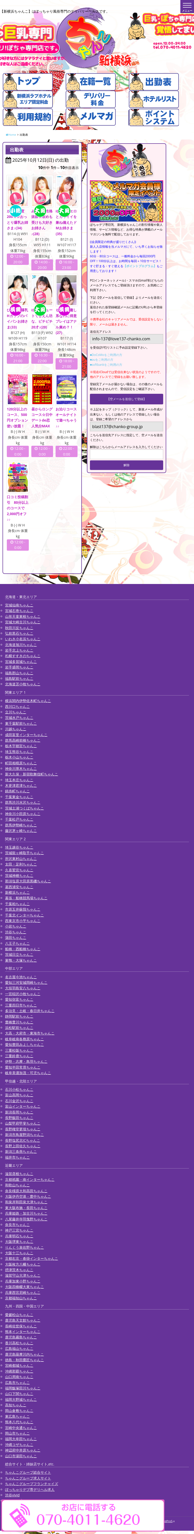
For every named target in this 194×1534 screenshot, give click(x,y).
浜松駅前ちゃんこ (19, 1028)
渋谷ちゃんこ (15, 933)
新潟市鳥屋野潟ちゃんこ (24, 1135)
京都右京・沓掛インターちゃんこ (31, 1259)
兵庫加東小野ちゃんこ (22, 1282)
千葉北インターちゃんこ (24, 916)
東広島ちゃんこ (17, 1417)
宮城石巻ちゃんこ (19, 611)
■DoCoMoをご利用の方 (106, 355)
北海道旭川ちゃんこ (21, 645)
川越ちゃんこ (15, 730)
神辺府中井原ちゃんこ (22, 1451)
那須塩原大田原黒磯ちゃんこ (28, 882)
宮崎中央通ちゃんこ (21, 1428)
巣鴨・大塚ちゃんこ (21, 961)
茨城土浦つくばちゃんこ (24, 809)
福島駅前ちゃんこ (19, 679)
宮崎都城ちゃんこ (19, 1366)
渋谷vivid (12, 1496)
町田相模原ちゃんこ (21, 764)
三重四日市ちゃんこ (21, 1006)
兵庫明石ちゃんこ (19, 1237)
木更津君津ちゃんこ (21, 786)
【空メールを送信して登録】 (126, 399)
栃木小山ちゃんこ (19, 758)
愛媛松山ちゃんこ (19, 1315)
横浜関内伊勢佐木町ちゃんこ (28, 701)
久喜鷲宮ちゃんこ (19, 871)
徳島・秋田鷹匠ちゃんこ (24, 1360)
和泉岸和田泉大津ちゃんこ (26, 1203)
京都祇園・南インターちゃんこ (30, 1180)
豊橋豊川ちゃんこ (19, 1023)
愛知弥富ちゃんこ (19, 1000)
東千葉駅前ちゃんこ (21, 724)
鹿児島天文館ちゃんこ (22, 1321)
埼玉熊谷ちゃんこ (19, 752)
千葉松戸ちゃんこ (19, 820)
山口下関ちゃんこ (19, 1394)
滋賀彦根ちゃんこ (19, 1174)
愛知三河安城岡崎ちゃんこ (26, 983)
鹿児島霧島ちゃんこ (21, 1338)
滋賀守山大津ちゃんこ (22, 1276)
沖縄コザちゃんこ (19, 1445)
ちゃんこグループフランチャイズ (31, 1484)
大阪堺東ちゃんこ (19, 1242)
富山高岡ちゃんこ (19, 1096)
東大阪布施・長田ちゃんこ (26, 1208)
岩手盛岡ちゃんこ (19, 668)
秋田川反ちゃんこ (19, 628)
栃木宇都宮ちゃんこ (21, 746)
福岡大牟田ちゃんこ (21, 1439)
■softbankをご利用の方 (106, 364)
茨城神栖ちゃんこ (19, 876)
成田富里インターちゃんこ (26, 735)
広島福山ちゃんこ (19, 1349)
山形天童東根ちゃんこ (22, 617)
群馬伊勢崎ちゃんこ (21, 826)
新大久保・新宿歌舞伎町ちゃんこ (31, 775)
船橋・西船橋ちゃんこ (22, 949)
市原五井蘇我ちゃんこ (22, 910)
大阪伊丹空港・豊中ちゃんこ (28, 1197)
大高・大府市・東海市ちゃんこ (30, 1034)
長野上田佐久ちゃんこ (22, 1147)
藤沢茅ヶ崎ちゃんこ (21, 831)
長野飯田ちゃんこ (19, 1118)
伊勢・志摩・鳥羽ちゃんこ (26, 1062)
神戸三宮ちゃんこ (19, 1231)
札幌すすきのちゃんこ (22, 656)
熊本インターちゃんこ (22, 1332)
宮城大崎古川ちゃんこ (22, 623)
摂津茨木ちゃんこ (19, 1270)
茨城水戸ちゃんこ (19, 718)
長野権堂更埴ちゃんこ (22, 1130)
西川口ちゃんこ (17, 707)
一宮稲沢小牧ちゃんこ (22, 994)
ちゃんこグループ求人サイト (28, 1479)
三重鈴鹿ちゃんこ (19, 1056)
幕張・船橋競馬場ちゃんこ (26, 899)
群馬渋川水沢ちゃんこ (22, 803)
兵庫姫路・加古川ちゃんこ (26, 1214)
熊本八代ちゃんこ (19, 1422)
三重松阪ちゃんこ (19, 1051)
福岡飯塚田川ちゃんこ (22, 1389)
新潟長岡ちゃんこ (19, 1113)
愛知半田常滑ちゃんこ (22, 1068)
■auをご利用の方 (101, 359)
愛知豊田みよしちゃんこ (24, 1045)
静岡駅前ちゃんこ (19, 1017)
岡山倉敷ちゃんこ (19, 1411)
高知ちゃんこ (15, 1406)
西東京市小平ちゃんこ (22, 921)
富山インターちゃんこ (22, 1107)
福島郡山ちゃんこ (19, 674)
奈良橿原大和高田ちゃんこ (26, 1191)
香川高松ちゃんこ (19, 1344)
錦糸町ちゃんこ (17, 792)
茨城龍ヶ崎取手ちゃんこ (24, 853)
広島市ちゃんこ (17, 1383)
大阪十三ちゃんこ (19, 1253)
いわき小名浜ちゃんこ (22, 639)
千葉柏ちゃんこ (17, 904)
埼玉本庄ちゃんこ (19, 780)
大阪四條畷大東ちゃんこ (24, 1287)
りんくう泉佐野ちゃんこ (24, 1248)
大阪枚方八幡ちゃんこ (22, 1265)
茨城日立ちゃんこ (19, 955)
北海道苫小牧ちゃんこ (22, 685)
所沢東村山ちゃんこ (21, 859)
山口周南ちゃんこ (19, 1377)
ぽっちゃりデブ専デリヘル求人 (30, 1490)
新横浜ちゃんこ (17, 893)
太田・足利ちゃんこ (21, 865)
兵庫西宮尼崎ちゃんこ (22, 1293)
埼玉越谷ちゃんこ (19, 848)
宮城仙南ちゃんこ (19, 606)
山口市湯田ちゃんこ (21, 1457)
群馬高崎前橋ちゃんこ (22, 741)
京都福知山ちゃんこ (21, 1299)
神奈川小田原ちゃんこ (22, 814)
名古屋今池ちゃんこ (21, 977)
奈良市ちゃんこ (17, 1225)
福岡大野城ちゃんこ (21, 1400)
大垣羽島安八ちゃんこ (22, 989)
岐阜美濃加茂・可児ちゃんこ (28, 1073)
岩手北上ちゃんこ (19, 651)
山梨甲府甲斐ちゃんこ (22, 1124)
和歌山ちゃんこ (17, 1186)
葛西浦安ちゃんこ (19, 887)
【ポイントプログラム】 (140, 266)
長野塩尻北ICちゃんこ (22, 1141)
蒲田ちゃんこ (15, 938)
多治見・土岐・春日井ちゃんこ (30, 1011)
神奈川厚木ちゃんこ (21, 769)
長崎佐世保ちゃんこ (21, 1327)
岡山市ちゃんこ (17, 1434)
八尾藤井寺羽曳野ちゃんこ (26, 1220)
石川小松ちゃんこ (19, 1090)
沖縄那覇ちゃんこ (19, 1372)
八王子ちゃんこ (17, 944)
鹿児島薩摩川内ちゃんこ (24, 1355)
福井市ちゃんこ (17, 1158)
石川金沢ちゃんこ (19, 1101)
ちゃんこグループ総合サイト (28, 1473)
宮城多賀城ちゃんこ (21, 662)
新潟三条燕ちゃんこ (21, 1152)
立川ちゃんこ (15, 713)
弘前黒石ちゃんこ (19, 634)
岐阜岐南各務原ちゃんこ (24, 1040)
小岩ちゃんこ (15, 927)
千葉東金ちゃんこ (19, 797)
